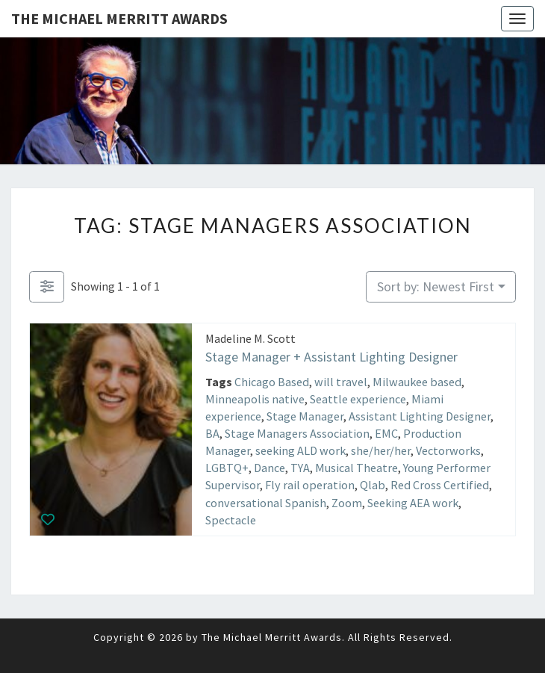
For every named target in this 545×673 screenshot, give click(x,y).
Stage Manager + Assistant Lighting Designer (331, 356)
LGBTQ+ (227, 467)
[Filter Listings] (46, 287)
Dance (269, 467)
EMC (386, 433)
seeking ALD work (300, 450)
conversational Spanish (265, 502)
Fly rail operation (310, 484)
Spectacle (230, 519)
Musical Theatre (356, 467)
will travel (340, 381)
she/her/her (381, 450)
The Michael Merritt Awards (119, 18)
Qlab (372, 484)
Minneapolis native (255, 398)
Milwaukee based (417, 381)
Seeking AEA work (412, 502)
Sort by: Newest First (435, 286)
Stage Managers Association (297, 433)
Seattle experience (358, 398)
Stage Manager (305, 416)
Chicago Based (271, 381)
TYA (300, 467)
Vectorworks (448, 450)
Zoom (346, 502)
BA (212, 433)
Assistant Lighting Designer (419, 416)
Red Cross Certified (439, 484)
